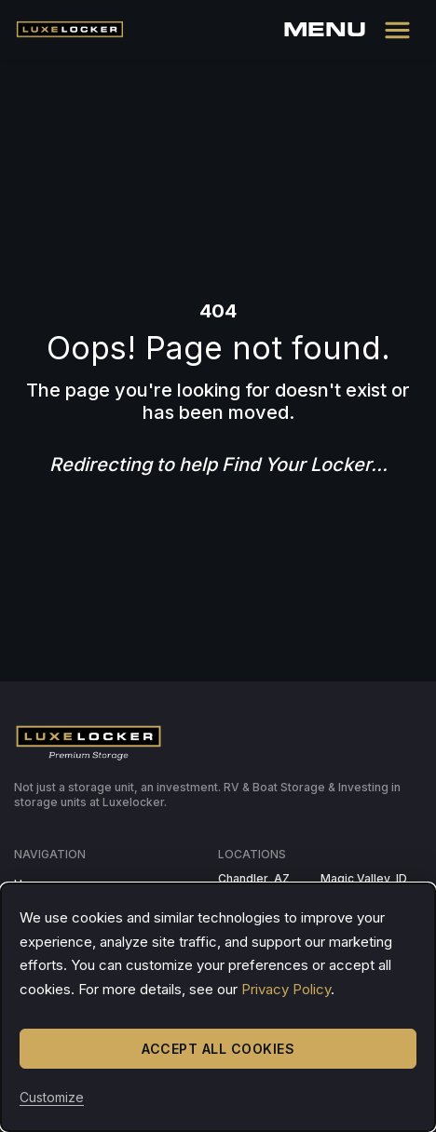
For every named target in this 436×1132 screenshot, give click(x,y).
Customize (52, 1097)
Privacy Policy (286, 989)
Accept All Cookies (218, 1049)
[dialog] (218, 1007)
